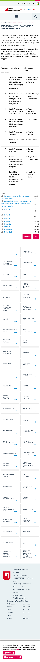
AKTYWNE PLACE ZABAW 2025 (29, 431)
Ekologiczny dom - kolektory (10, 341)
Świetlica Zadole (29, 543)
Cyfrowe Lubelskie (10, 465)
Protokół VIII (8, 232)
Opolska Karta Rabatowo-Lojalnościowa (10, 263)
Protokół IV (7, 221)
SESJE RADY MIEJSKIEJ (10, 320)
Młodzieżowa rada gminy (29, 264)
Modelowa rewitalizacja (29, 252)
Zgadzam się (9, 653)
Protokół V (7, 224)
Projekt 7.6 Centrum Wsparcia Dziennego (10, 554)
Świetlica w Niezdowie (29, 420)
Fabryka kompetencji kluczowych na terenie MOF (29, 464)
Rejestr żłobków (29, 498)
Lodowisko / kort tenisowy (10, 387)
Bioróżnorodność (10, 454)
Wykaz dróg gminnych (29, 398)
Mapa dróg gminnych (29, 387)
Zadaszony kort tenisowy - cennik (29, 531)
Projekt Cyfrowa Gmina (10, 498)
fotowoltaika (10, 421)
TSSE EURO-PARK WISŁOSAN (10, 521)
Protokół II (7, 215)
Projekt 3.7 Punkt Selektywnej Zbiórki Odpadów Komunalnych (29, 553)
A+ (29, 3)
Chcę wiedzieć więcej (12, 657)
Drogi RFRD (10, 365)
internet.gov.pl (10, 544)
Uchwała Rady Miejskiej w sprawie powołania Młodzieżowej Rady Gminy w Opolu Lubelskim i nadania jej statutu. (17, 203)
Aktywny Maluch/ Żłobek (10, 443)
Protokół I (7, 210)
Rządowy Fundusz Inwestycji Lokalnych (29, 297)
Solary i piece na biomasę (29, 320)
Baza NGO (29, 275)
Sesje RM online (29, 510)
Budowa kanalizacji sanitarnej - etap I (29, 285)
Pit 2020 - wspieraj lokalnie (10, 397)
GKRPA (10, 376)
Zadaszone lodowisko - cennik (10, 531)
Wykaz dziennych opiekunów (29, 520)
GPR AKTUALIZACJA (29, 476)
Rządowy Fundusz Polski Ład (10, 509)
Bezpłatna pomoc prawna (29, 443)
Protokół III (7, 219)
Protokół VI (7, 227)
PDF (36, 236)
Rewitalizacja (10, 253)
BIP (22, 9)
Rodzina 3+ (10, 275)
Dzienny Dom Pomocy (29, 364)
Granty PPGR (10, 488)
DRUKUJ (27, 236)
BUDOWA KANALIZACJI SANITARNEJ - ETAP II (10, 308)
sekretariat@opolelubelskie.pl (22, 584)
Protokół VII (8, 229)
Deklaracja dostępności (10, 353)
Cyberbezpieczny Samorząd (29, 454)
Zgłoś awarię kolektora (10, 297)
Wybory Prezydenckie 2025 (10, 285)
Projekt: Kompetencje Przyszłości (29, 308)
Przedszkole (10, 432)
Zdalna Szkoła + (10, 409)
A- (22, 3)
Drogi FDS (29, 354)
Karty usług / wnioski (29, 375)
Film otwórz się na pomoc (10, 476)
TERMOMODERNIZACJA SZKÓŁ (10, 331)
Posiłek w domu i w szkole (29, 487)
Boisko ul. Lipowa (29, 342)
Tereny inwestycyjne (29, 331)
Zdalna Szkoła (29, 409)
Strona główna (5, 22)
